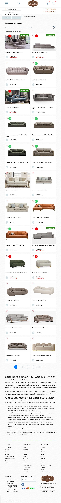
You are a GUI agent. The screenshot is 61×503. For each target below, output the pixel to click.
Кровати (43, 447)
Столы (42, 449)
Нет (7, 17)
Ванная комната (9, 463)
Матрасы (43, 463)
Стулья (42, 456)
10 (41, 367)
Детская (7, 454)
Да (16, 17)
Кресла (42, 461)
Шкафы (43, 452)
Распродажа (8, 447)
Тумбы (42, 454)
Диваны (43, 458)
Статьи (24, 447)
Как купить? (26, 449)
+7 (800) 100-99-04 (50, 12)
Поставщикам (26, 467)
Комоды (43, 469)
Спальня (7, 452)
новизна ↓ (29, 28)
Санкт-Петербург (11, 9)
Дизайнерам (26, 469)
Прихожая (7, 461)
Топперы (43, 467)
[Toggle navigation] (6, 3)
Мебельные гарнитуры (47, 472)
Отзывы (25, 454)
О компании (26, 458)
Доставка (25, 452)
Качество (25, 463)
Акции (24, 456)
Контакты (25, 461)
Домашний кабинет (10, 458)
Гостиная (7, 449)
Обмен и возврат (27, 465)
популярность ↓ (21, 28)
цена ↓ (14, 28)
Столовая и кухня (9, 456)
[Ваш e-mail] (27, 480)
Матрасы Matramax (46, 465)
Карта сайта (26, 472)
